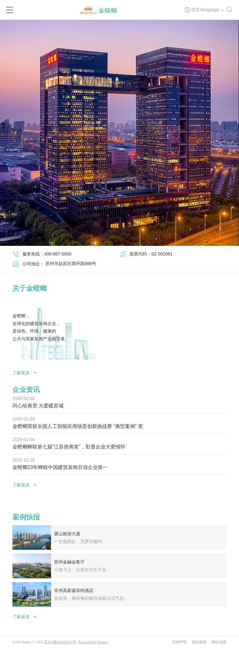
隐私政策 (199, 641)
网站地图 (219, 641)
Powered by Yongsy (93, 641)
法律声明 (179, 641)
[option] (119, 133)
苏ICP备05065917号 (60, 641)
